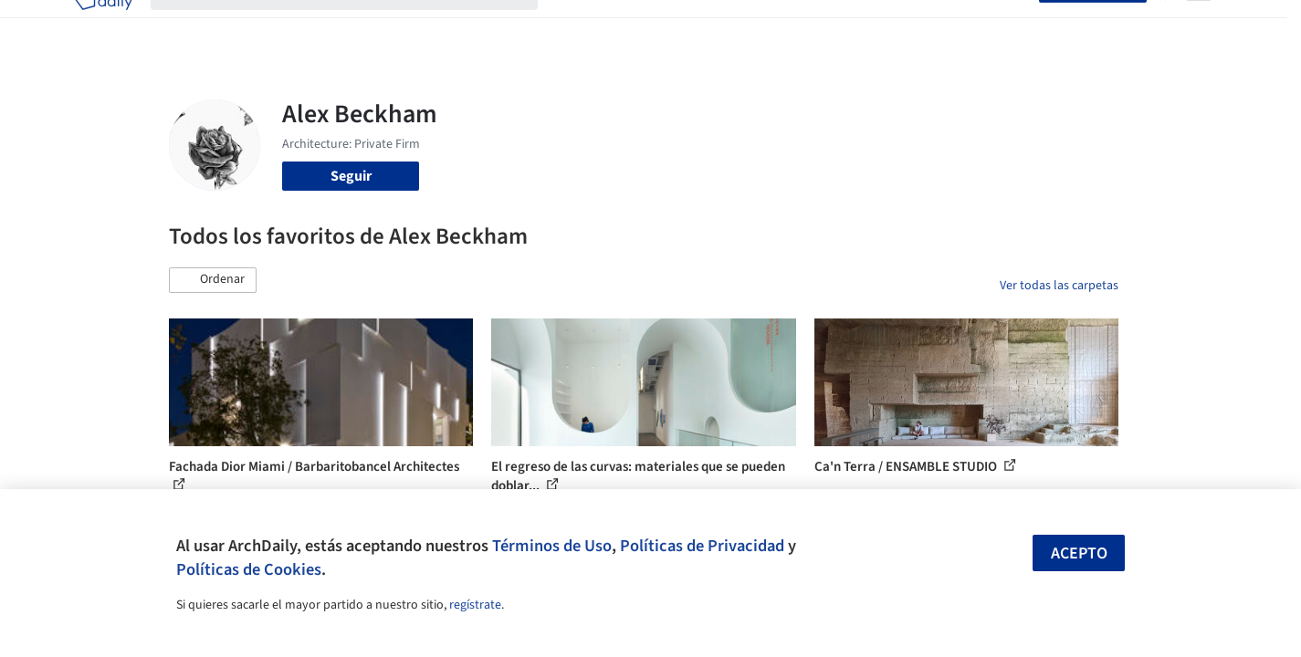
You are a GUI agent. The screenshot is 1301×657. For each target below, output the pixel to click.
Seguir (351, 176)
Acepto (1079, 553)
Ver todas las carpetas (1059, 285)
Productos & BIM (735, 26)
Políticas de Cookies (248, 569)
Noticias (827, 26)
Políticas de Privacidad (702, 546)
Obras (574, 26)
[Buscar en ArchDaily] (359, 25)
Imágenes (638, 26)
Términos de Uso (552, 546)
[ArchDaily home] (103, 25)
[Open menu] (1198, 25)
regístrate (475, 605)
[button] (213, 280)
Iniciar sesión (987, 26)
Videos (888, 26)
